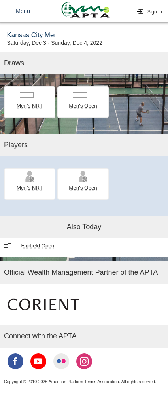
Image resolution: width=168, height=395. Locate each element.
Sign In (154, 12)
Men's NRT (30, 106)
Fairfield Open (37, 246)
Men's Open (83, 106)
